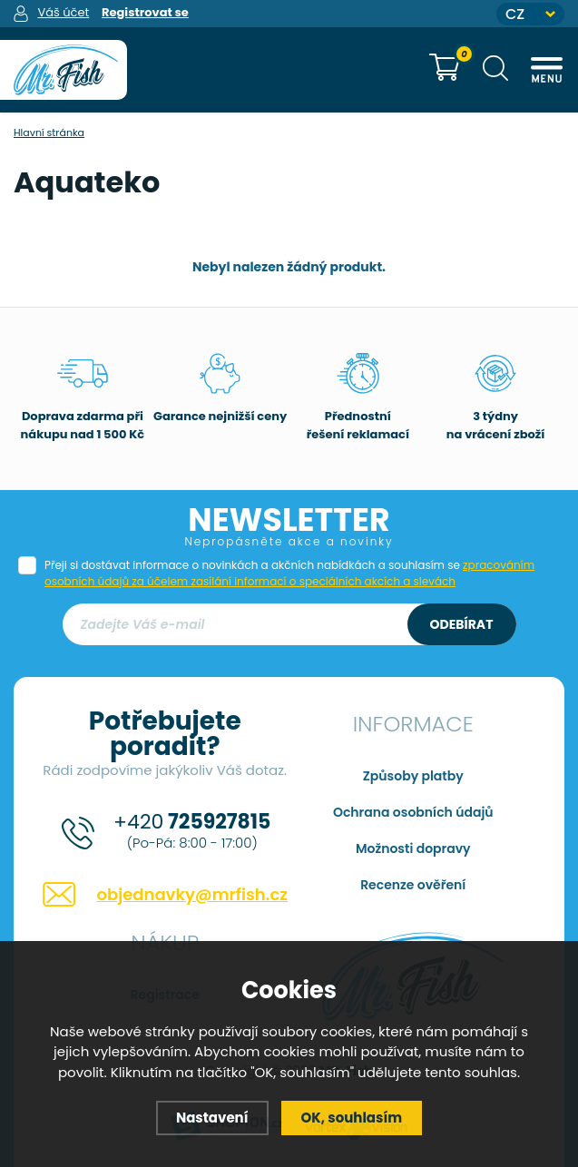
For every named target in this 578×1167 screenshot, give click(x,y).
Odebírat (462, 624)
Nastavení (212, 1117)
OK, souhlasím (352, 1117)
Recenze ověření (412, 885)
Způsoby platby (413, 776)
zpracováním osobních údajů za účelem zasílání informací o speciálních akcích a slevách (289, 573)
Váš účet (63, 12)
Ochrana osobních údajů (413, 812)
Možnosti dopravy (413, 848)
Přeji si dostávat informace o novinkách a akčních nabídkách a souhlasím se (289, 573)
